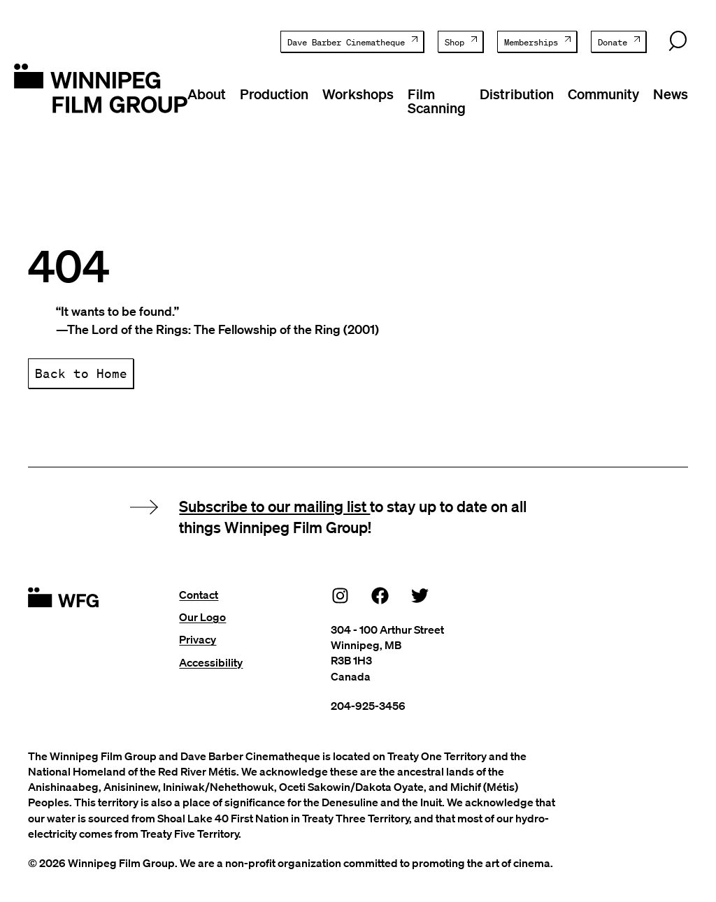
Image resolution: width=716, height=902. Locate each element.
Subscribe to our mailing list (274, 506)
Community (603, 93)
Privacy (197, 639)
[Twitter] (420, 595)
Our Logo (202, 617)
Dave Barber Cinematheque (346, 42)
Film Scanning (437, 100)
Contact (198, 595)
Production (274, 93)
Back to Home (81, 373)
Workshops (358, 93)
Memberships (531, 42)
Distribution (517, 93)
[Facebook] (380, 595)
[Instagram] (340, 595)
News (670, 93)
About (206, 93)
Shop (454, 42)
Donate (612, 42)
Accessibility (211, 662)
